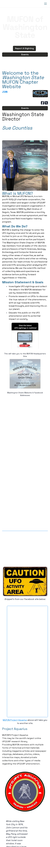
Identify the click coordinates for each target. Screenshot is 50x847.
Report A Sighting (24, 48)
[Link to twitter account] (46, 103)
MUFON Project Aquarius (15, 720)
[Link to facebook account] (42, 103)
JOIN (4, 91)
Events (25, 54)
